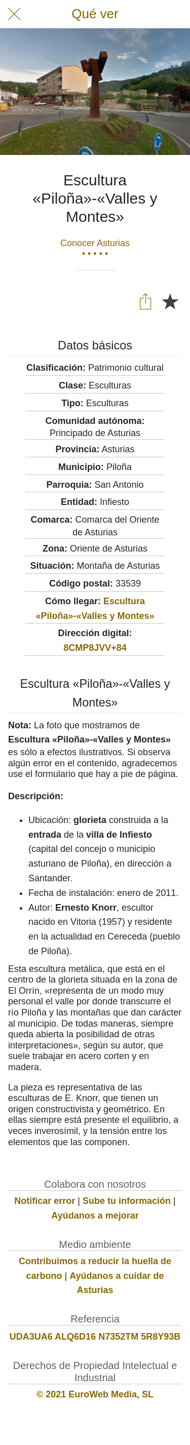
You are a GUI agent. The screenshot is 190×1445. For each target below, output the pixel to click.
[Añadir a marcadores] (170, 301)
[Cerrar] (14, 14)
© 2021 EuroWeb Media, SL (95, 1394)
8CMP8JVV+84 (95, 648)
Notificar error (44, 1201)
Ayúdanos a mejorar (94, 1215)
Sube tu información (127, 1201)
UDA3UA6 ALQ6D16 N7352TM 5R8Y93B (95, 1337)
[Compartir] (145, 301)
